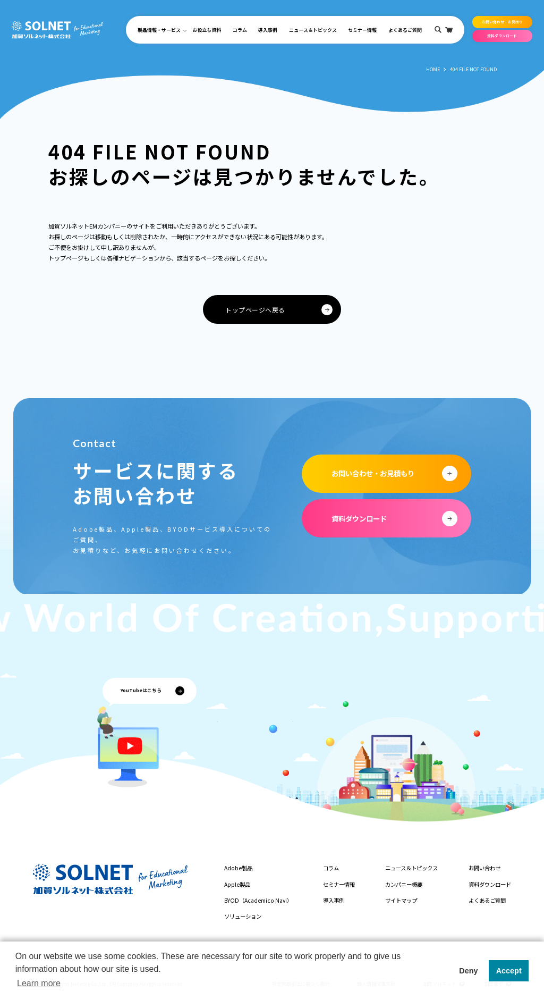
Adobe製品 (238, 868)
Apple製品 (237, 884)
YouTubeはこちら (141, 690)
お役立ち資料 (206, 30)
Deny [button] (468, 971)
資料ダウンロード (502, 35)
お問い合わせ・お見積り (502, 21)
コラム (240, 30)
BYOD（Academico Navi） (258, 900)
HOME (433, 69)
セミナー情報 (362, 30)
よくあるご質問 (405, 30)
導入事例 (267, 30)
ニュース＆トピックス (313, 30)
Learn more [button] (39, 983)
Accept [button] (509, 971)
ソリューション (242, 916)
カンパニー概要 (403, 884)
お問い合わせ (484, 868)
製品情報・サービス (159, 30)
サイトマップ (401, 900)
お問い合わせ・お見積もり (373, 473)
